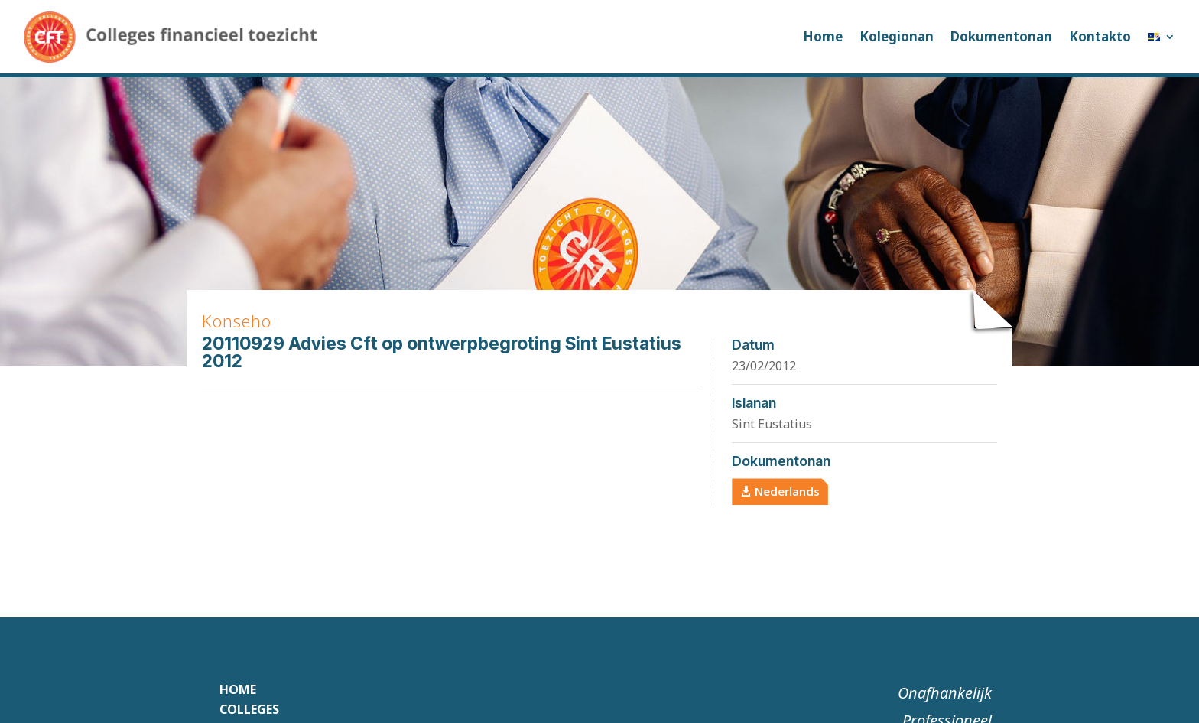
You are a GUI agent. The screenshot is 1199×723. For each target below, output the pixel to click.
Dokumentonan (1001, 36)
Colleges (249, 709)
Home (823, 36)
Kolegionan (896, 36)
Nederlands (787, 491)
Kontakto (1100, 36)
